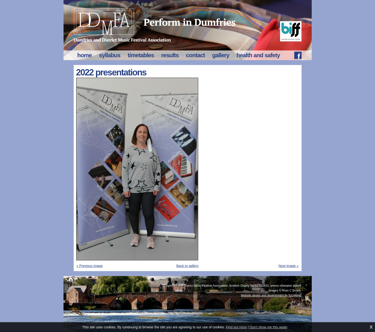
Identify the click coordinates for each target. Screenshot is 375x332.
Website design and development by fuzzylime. (271, 295)
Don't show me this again (268, 327)
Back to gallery (187, 266)
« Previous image (90, 266)
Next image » (288, 266)
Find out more (236, 327)
